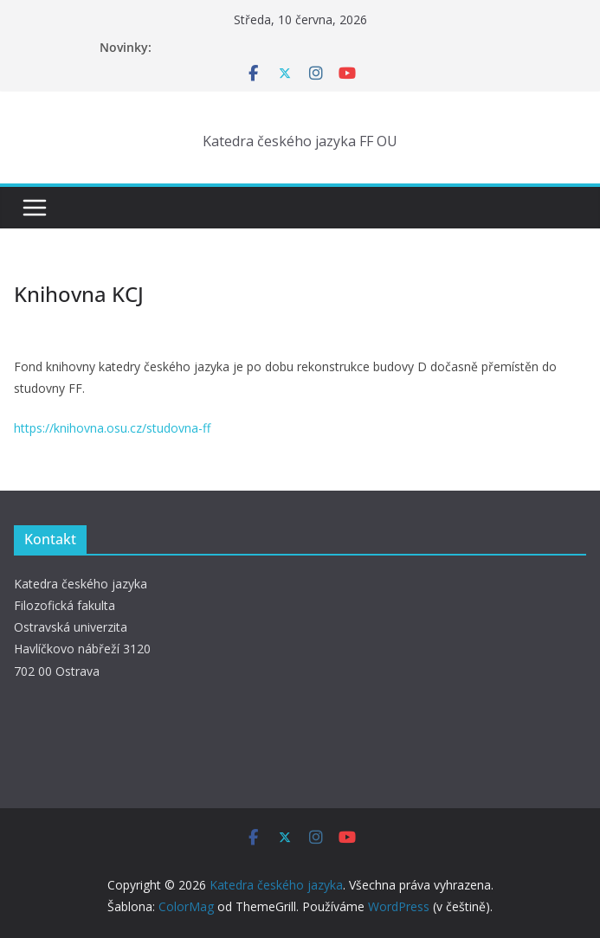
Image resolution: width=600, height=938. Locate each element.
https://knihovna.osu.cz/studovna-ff (112, 428)
